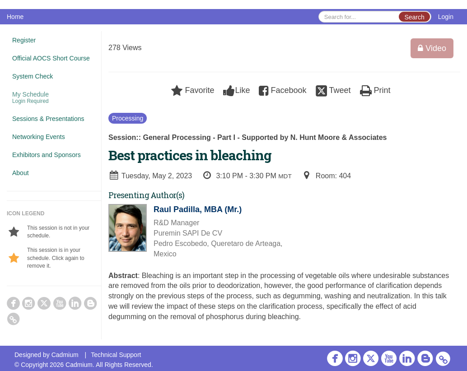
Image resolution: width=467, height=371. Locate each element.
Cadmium (65, 354)
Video (432, 48)
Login (445, 16)
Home (15, 16)
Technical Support (116, 354)
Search (414, 17)
